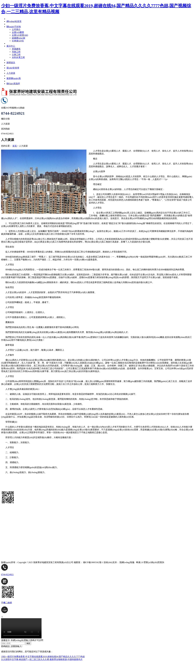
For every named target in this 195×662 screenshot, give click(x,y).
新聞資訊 (5, 542)
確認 (28, 643)
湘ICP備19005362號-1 (93, 562)
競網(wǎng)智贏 (126, 562)
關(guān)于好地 (8, 533)
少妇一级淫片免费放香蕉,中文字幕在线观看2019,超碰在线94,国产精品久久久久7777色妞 (43, 656)
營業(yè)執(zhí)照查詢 (154, 562)
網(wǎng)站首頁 (8, 513)
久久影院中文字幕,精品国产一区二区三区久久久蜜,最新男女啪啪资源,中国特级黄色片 (42, 659)
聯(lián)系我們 (7, 528)
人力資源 (5, 518)
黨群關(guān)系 (8, 523)
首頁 (14, 146)
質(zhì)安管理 (7, 547)
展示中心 (5, 538)
